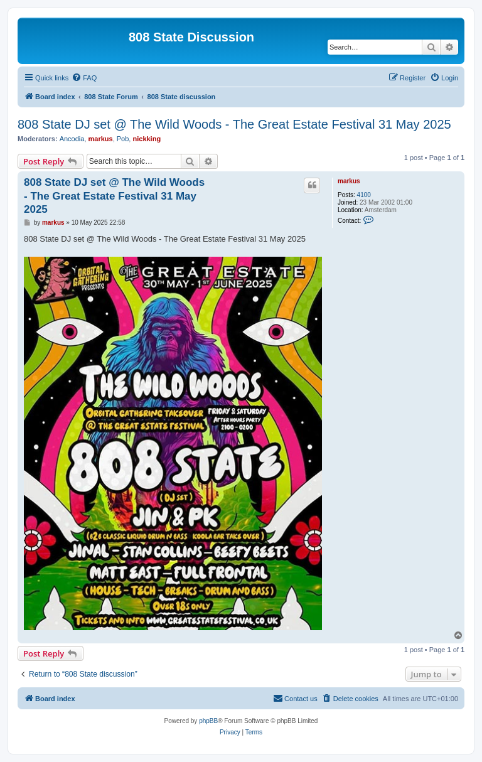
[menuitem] (84, 77)
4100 (364, 194)
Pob (123, 138)
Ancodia (72, 138)
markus (100, 138)
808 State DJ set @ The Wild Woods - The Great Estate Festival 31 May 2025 (234, 124)
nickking (146, 138)
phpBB (208, 720)
